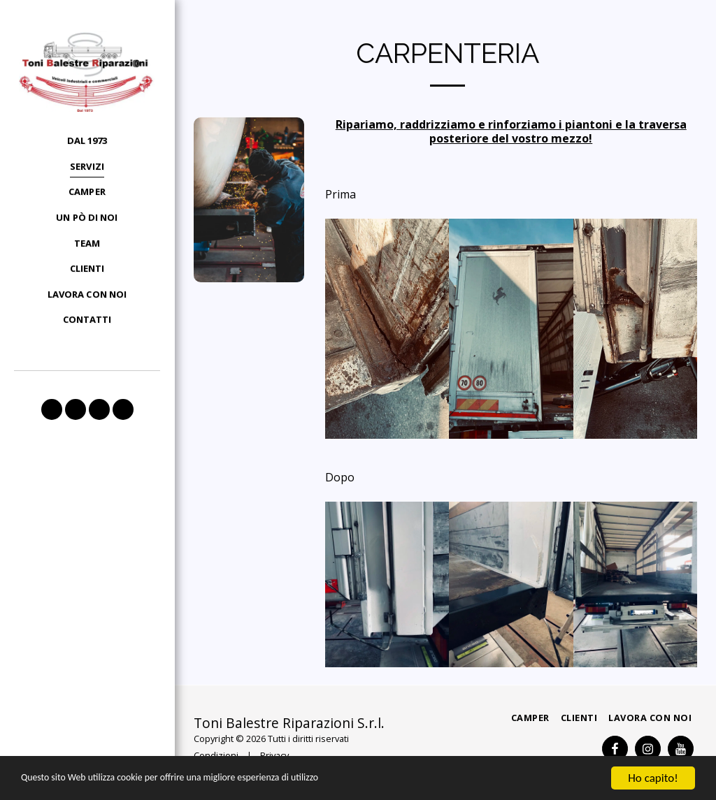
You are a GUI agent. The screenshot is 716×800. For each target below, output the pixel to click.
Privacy (274, 755)
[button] (51, 409)
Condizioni (216, 755)
